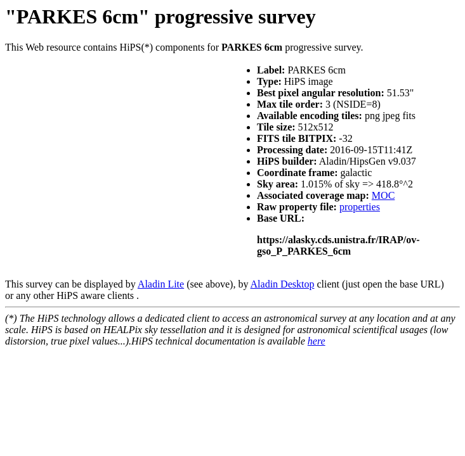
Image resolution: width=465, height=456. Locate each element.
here (316, 341)
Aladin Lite (161, 284)
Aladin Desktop (283, 284)
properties (359, 206)
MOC (383, 195)
